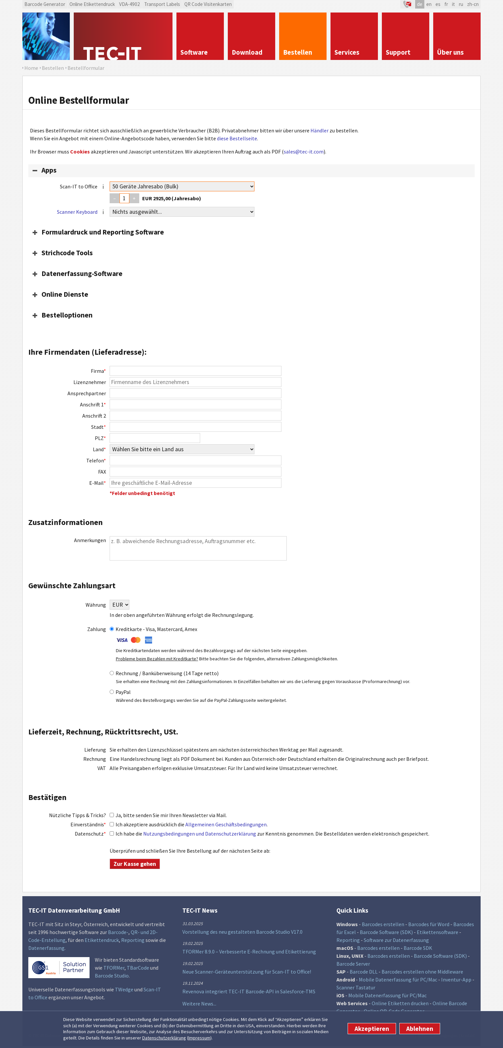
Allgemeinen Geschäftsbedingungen (226, 824)
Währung (96, 604)
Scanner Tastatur (355, 987)
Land (99, 449)
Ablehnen (419, 1029)
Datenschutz (90, 833)
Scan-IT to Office (83, 186)
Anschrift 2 (94, 415)
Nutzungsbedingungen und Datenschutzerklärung (199, 833)
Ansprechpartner (86, 393)
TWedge (124, 989)
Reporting (133, 940)
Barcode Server (353, 963)
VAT (101, 768)
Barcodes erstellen (383, 924)
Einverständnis (88, 824)
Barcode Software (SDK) (386, 932)
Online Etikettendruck (92, 4)
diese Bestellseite (237, 138)
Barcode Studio (112, 975)
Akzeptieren (372, 1029)
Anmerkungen (90, 540)
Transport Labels (162, 4)
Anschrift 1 (93, 404)
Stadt (98, 427)
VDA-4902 (129, 4)
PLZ (100, 438)
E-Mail (97, 483)
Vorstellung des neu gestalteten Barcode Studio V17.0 (242, 931)
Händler (319, 130)
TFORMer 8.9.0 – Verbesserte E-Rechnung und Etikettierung (249, 951)
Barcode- (118, 932)
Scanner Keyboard (77, 211)
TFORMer (113, 967)
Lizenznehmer (89, 382)
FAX (102, 471)
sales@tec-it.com (304, 151)
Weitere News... (199, 1003)
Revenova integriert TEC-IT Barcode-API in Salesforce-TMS (248, 991)
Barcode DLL (364, 971)
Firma (98, 371)
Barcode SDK (418, 948)
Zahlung (96, 629)
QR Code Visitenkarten (208, 4)
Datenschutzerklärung (164, 1038)
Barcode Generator (44, 4)
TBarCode (138, 967)
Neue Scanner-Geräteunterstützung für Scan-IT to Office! (246, 971)
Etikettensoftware (437, 932)
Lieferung (95, 749)
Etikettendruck (102, 940)
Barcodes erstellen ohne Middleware (422, 971)
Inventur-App (456, 979)
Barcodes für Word (428, 924)
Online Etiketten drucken (400, 1003)
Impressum (199, 1038)
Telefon (96, 460)
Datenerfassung (46, 948)
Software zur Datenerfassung (396, 940)
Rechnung (94, 759)
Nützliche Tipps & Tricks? (77, 815)
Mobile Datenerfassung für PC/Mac (398, 979)
